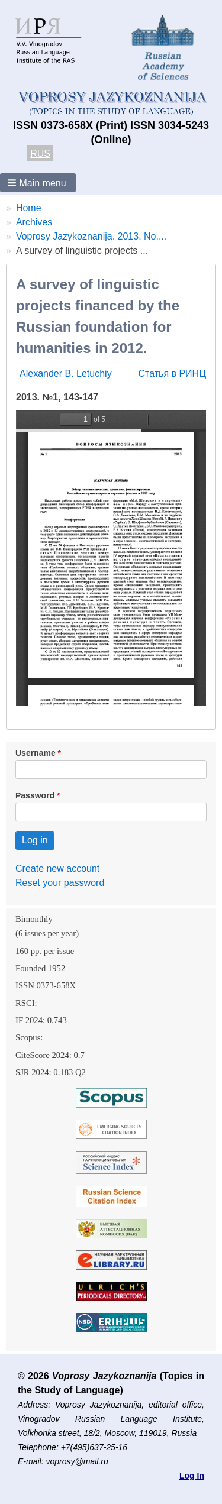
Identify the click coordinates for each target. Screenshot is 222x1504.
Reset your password (59, 883)
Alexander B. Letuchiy (66, 373)
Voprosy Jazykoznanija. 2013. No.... (91, 236)
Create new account (57, 868)
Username (35, 753)
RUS (40, 153)
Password (34, 795)
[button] (38, 182)
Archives (34, 222)
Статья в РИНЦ (172, 373)
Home (28, 208)
